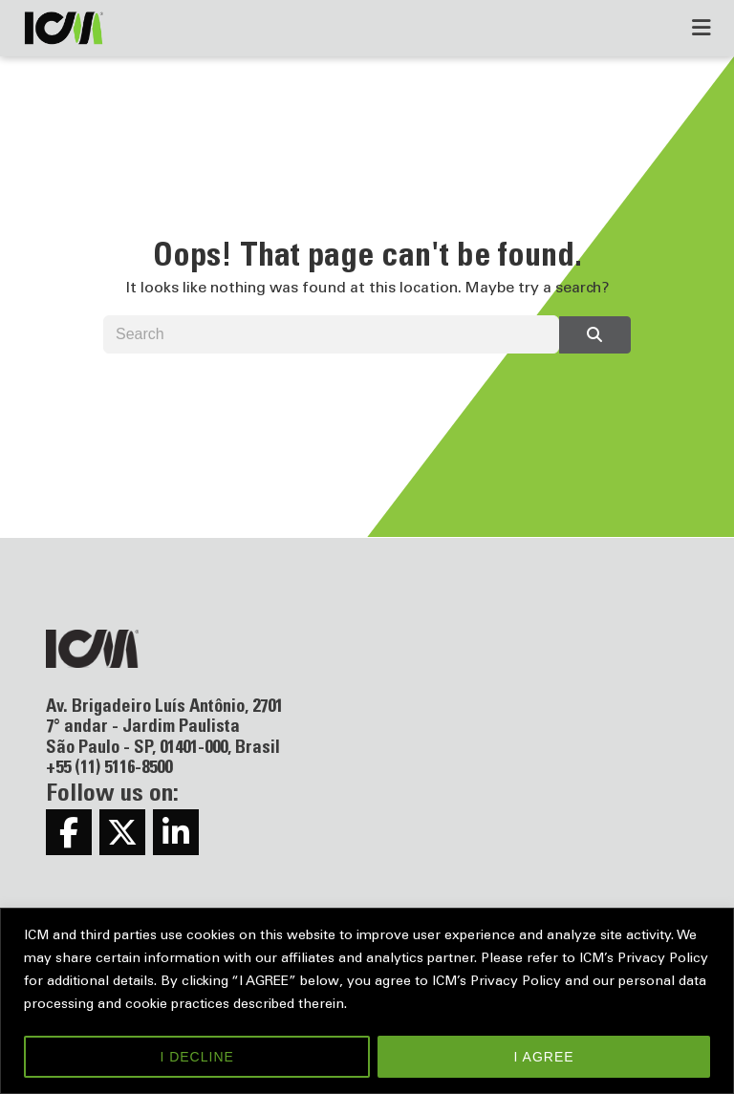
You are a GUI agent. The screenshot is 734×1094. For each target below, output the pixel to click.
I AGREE (544, 1056)
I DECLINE (196, 1056)
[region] (367, 1001)
